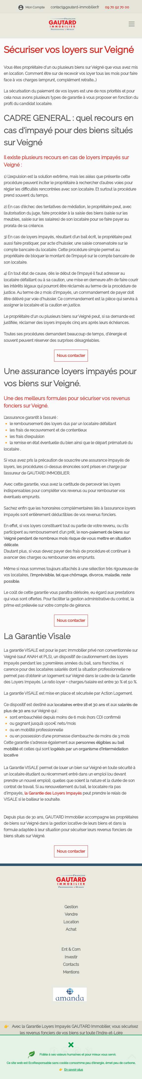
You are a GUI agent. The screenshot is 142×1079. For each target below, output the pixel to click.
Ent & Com (71, 949)
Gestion (71, 907)
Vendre (71, 914)
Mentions (71, 972)
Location (71, 922)
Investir (71, 957)
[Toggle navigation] (131, 24)
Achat (71, 929)
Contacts (71, 964)
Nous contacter (71, 355)
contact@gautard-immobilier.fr (75, 7)
